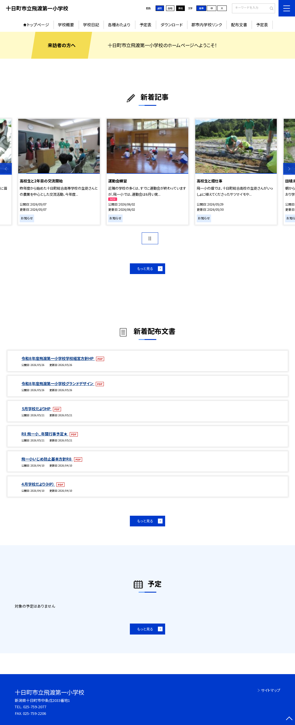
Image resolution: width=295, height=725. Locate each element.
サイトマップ (270, 690)
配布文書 (239, 24)
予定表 (145, 24)
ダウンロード (172, 24)
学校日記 (91, 24)
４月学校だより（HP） (38, 484)
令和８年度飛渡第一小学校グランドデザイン (57, 383)
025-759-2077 (34, 706)
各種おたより (119, 24)
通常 (159, 8)
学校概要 (66, 24)
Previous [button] (6, 169)
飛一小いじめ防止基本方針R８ (47, 459)
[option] (59, 171)
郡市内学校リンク (206, 24)
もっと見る (145, 268)
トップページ (38, 24)
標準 (201, 8)
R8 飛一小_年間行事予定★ (44, 434)
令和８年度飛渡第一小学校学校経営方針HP (58, 358)
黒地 (180, 8)
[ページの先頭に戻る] (289, 719)
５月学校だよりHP (36, 408)
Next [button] (289, 169)
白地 (170, 8)
